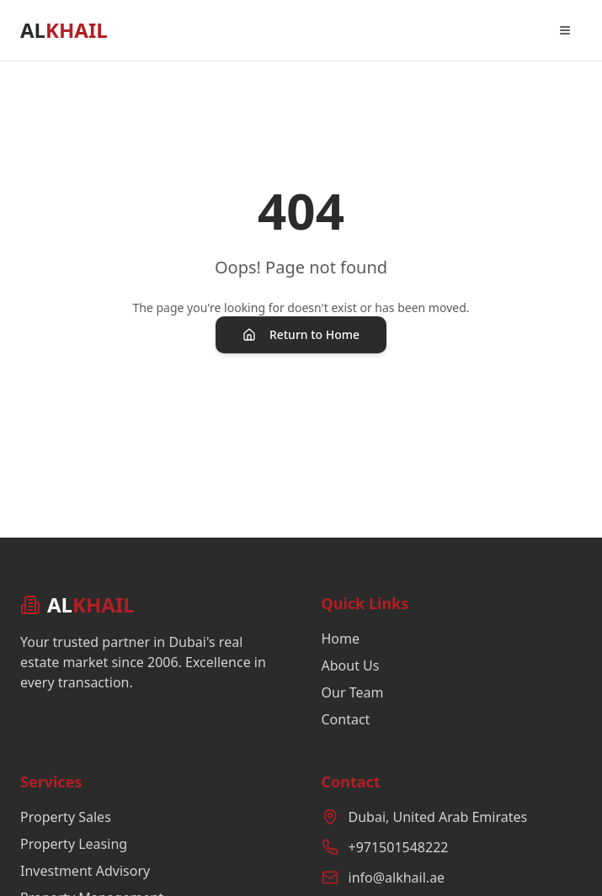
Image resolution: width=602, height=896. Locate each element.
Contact (346, 719)
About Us (351, 665)
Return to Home (301, 334)
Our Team (353, 692)
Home (341, 638)
